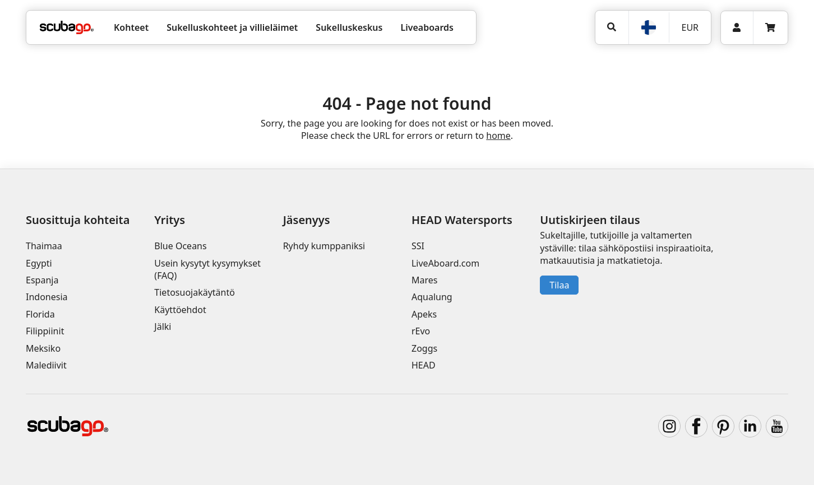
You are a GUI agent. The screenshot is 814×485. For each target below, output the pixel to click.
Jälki (162, 326)
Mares (424, 280)
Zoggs (424, 348)
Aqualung (431, 297)
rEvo (420, 331)
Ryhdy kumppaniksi (324, 246)
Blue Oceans (180, 246)
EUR (690, 27)
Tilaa (559, 285)
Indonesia (47, 297)
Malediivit (46, 365)
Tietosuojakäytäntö (194, 292)
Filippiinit (45, 331)
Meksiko (43, 348)
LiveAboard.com (445, 263)
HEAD (423, 365)
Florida (40, 314)
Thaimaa (44, 246)
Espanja (42, 280)
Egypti (39, 263)
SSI (417, 246)
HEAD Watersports (461, 219)
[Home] (67, 27)
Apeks (424, 314)
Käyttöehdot (180, 310)
